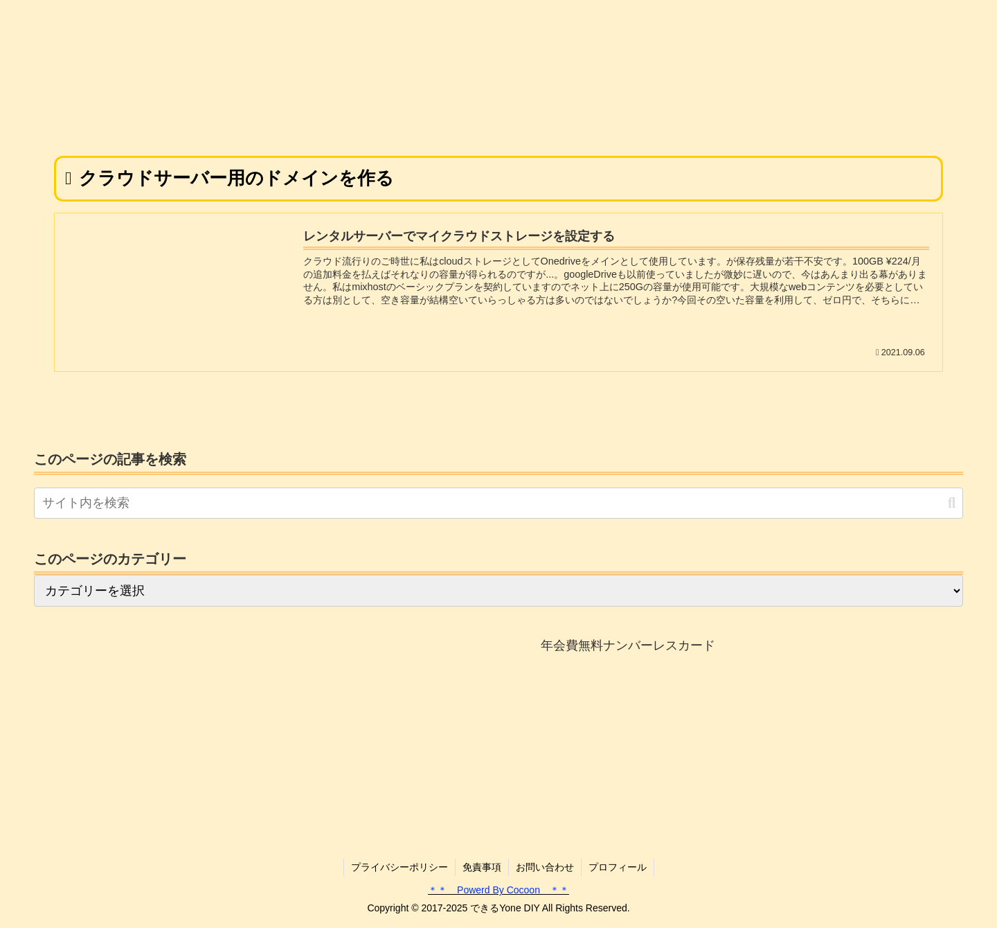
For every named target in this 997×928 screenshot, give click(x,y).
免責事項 (481, 867)
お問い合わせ (545, 867)
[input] (498, 503)
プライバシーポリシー (399, 867)
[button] (951, 503)
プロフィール (618, 867)
